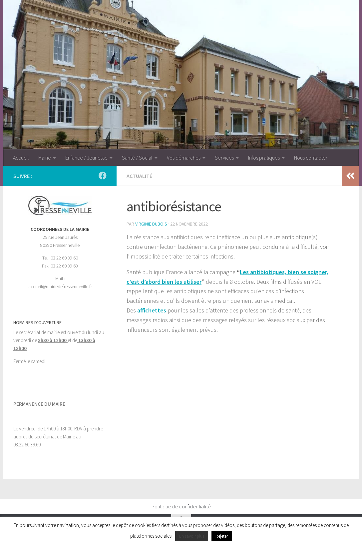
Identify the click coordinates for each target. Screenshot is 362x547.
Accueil (21, 157)
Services (224, 157)
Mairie (44, 157)
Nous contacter (310, 157)
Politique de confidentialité (181, 506)
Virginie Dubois (151, 224)
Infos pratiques (264, 157)
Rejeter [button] (221, 536)
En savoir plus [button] (191, 536)
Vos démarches (183, 157)
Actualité (139, 176)
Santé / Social (137, 157)
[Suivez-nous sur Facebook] (103, 176)
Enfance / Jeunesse (86, 157)
